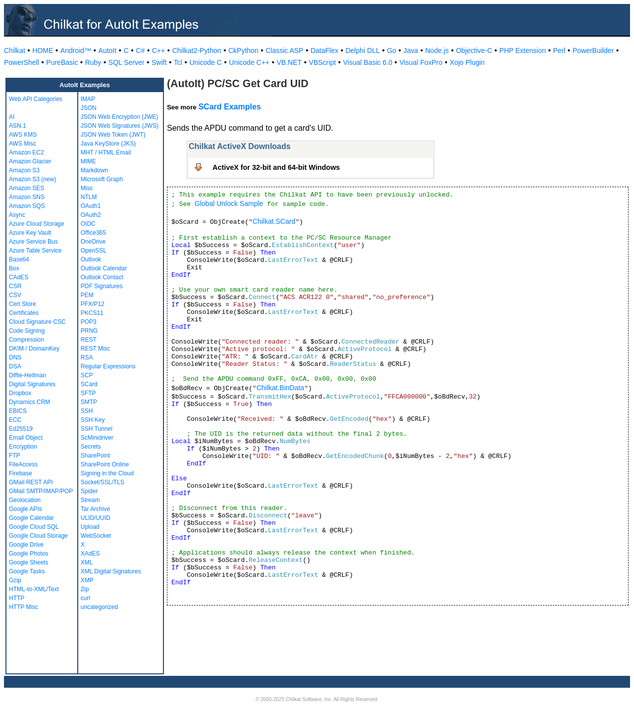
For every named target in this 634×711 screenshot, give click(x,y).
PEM (87, 295)
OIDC (88, 223)
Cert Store (22, 304)
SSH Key (93, 419)
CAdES (18, 277)
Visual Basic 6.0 (367, 62)
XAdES (90, 553)
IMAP (88, 99)
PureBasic (62, 62)
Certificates (24, 312)
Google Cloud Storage (38, 535)
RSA (87, 357)
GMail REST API (31, 482)
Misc (87, 188)
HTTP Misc (23, 607)
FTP (14, 455)
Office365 (93, 232)
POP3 (89, 321)
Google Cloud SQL (34, 526)
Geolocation (25, 500)
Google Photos (28, 553)
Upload (90, 526)
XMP (87, 580)
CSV (15, 295)
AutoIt (108, 50)
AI (11, 116)
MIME (88, 161)
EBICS (18, 410)
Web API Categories (35, 99)
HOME (42, 50)
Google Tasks (27, 571)
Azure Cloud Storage (36, 223)
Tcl (178, 62)
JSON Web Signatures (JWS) (119, 125)
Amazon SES (26, 188)
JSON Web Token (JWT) (113, 134)
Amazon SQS (27, 206)
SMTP (89, 402)
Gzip (15, 580)
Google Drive (26, 544)
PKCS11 (92, 312)
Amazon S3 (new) (32, 179)
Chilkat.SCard (274, 221)
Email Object (26, 437)
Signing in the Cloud (107, 473)
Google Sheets (28, 562)
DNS (15, 357)
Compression (26, 339)
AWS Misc (22, 143)
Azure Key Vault (30, 232)
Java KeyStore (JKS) (108, 143)
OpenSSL (93, 250)
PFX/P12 (93, 304)
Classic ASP (284, 50)
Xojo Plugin (467, 62)
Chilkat (14, 50)
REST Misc (95, 348)
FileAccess (23, 464)
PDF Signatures (102, 286)
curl (85, 598)
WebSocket (96, 535)
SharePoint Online (105, 464)
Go (391, 50)
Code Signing (27, 330)
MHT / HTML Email (106, 152)
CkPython (243, 50)
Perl (559, 50)
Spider (89, 491)
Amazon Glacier (30, 161)
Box (14, 268)
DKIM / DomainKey (34, 348)
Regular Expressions (108, 366)
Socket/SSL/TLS (102, 482)
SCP (87, 375)
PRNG (89, 330)
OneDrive (93, 241)
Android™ (75, 50)
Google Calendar (31, 517)
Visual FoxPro (420, 62)
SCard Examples (229, 106)
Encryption (23, 446)
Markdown (94, 170)
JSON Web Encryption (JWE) (119, 116)
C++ (158, 50)
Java (410, 50)
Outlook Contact (102, 277)
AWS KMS (23, 134)
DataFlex (324, 50)
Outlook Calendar (104, 268)
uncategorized (99, 607)
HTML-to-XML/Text (34, 589)
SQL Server (126, 62)
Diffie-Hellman (27, 375)
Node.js (437, 50)
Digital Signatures (32, 384)
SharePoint (95, 455)
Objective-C (474, 50)
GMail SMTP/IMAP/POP (41, 491)
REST (89, 339)
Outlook (91, 259)
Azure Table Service (35, 250)
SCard (89, 384)
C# (140, 50)
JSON (89, 107)
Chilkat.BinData (281, 388)
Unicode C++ (249, 62)
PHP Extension (522, 50)
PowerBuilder (593, 50)
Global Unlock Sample (229, 203)
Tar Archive (95, 509)
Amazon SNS (27, 197)
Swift (159, 62)
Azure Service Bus (33, 241)
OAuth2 (91, 214)
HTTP (16, 598)
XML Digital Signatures (111, 571)
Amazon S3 (24, 170)
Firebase (20, 473)
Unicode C (205, 62)
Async (17, 214)
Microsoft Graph (102, 179)
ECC (15, 419)
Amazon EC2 (26, 152)
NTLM (89, 197)
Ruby (93, 62)
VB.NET (289, 62)
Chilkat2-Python (196, 50)
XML (87, 562)
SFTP (88, 393)
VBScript (322, 62)
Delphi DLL (362, 50)
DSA (15, 366)
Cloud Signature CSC (37, 321)
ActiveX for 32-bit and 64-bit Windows (276, 167)
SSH (87, 410)
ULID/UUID (95, 517)
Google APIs (25, 509)
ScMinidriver (97, 437)
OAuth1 (91, 206)
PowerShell (21, 62)
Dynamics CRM (29, 402)
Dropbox (20, 393)
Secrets (91, 446)
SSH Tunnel (96, 428)
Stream (90, 500)
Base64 (19, 259)
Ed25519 (21, 428)
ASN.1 (17, 125)
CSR (15, 286)
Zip (85, 589)
